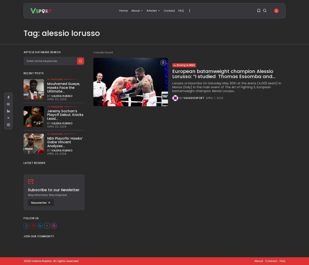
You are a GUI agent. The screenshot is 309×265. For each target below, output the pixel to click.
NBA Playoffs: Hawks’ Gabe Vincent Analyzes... (65, 142)
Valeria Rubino (62, 96)
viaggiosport (193, 98)
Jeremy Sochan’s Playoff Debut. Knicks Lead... (65, 115)
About (137, 11)
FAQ (181, 11)
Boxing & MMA (184, 65)
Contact (169, 11)
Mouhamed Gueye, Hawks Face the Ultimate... (63, 87)
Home (123, 11)
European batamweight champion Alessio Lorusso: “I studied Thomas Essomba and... (224, 74)
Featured (55, 79)
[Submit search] (80, 61)
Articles (153, 11)
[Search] (54, 61)
